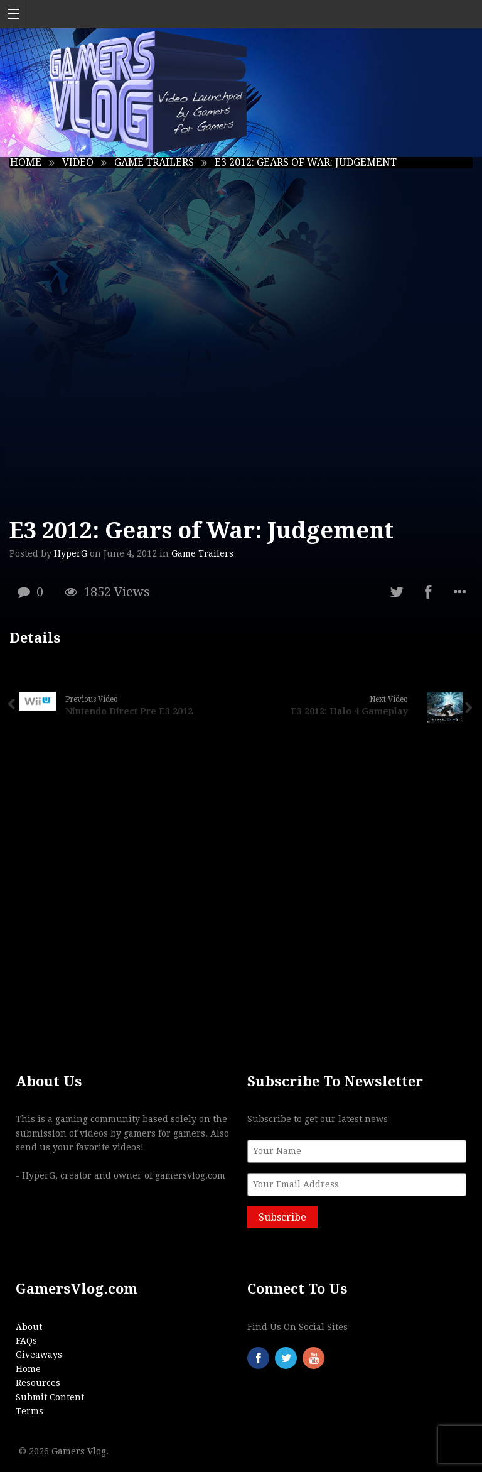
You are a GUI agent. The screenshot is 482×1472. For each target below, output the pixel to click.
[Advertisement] (241, 895)
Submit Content (50, 1397)
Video (78, 162)
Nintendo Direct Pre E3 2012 (129, 711)
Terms (29, 1411)
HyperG (70, 553)
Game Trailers (154, 162)
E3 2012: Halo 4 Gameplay (349, 711)
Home (25, 162)
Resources (38, 1383)
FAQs (26, 1341)
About (29, 1327)
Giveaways (39, 1354)
